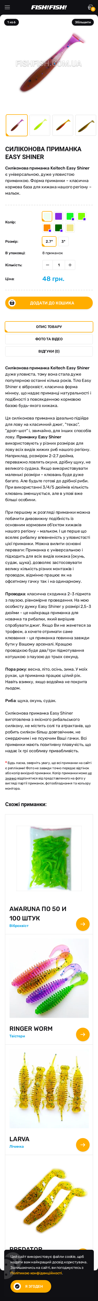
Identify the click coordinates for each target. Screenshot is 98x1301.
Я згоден (28, 1286)
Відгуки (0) (49, 351)
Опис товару (49, 327)
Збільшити (83, 22)
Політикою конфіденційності (36, 1273)
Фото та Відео (49, 339)
